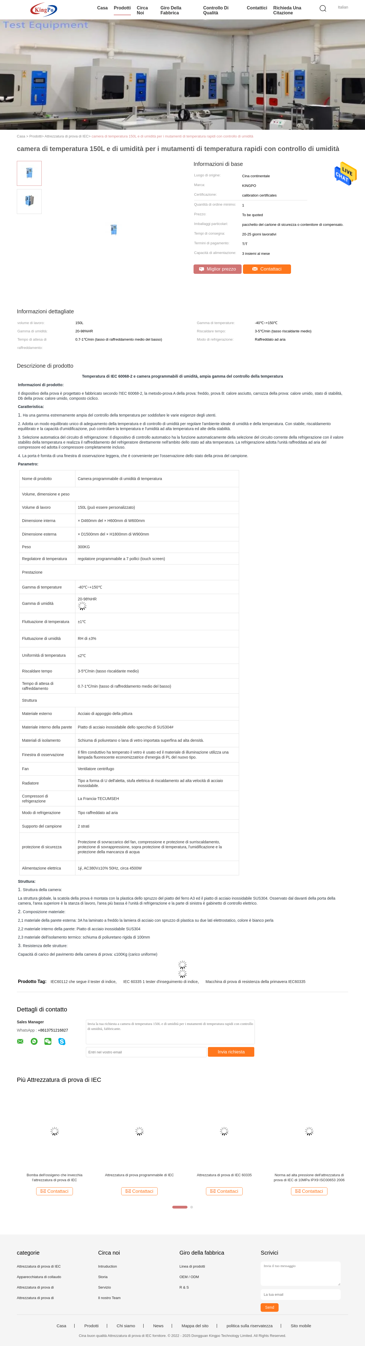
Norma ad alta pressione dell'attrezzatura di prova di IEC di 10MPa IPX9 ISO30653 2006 (309, 1177)
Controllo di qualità (216, 10)
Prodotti (122, 8)
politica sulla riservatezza (250, 1326)
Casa (102, 8)
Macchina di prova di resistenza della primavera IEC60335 (256, 981)
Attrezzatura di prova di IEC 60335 (224, 1175)
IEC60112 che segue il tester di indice (83, 981)
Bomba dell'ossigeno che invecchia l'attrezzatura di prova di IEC (55, 1177)
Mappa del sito (195, 1326)
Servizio (104, 1287)
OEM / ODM (189, 1277)
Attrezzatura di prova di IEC (39, 1266)
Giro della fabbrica (170, 10)
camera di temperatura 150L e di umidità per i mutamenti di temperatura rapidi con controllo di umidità (172, 136)
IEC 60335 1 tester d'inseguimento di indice (160, 981)
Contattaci (266, 269)
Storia (102, 1277)
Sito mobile (301, 1326)
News (158, 1326)
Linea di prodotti (192, 1266)
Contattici (257, 8)
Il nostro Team (109, 1298)
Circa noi (142, 10)
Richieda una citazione (287, 10)
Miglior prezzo (217, 269)
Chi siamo (126, 1326)
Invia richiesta (231, 1052)
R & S (184, 1287)
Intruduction (107, 1266)
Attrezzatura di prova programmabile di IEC (139, 1175)
